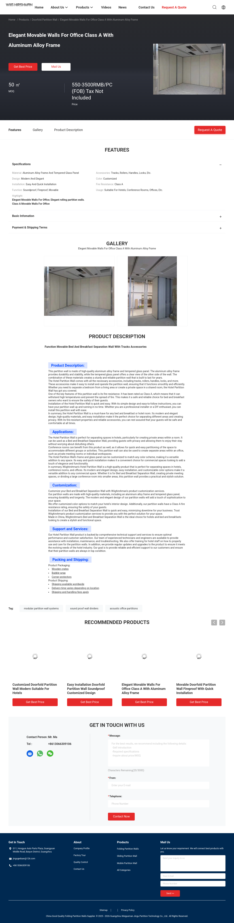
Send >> (170, 893)
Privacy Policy (128, 910)
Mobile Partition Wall (127, 863)
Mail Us (56, 66)
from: (112, 777)
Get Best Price (23, 66)
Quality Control (81, 862)
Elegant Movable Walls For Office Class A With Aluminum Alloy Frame (144, 689)
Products (24, 19)
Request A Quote (210, 130)
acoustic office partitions (124, 608)
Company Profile (82, 848)
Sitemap (104, 910)
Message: (114, 735)
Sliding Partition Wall (127, 856)
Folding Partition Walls (128, 849)
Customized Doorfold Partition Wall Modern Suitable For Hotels (34, 689)
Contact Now (121, 816)
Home (11, 19)
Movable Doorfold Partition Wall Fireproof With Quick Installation (196, 689)
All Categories (123, 870)
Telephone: (115, 796)
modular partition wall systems (41, 608)
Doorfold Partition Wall (44, 19)
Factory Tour (80, 855)
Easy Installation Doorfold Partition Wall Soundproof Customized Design (86, 689)
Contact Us (79, 869)
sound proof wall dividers (84, 608)
